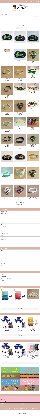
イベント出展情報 (3, 276)
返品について (18, 408)
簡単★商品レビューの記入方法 (6, 278)
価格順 (20, 25)
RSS (34, 408)
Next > (22, 204)
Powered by (20, 413)
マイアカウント (3, 403)
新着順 (23, 25)
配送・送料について (13, 408)
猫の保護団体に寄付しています (6, 280)
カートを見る (22, 403)
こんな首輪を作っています (5, 274)
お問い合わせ (2, 405)
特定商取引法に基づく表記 (23, 408)
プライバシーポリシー (30, 408)
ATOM (36, 408)
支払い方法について (7, 408)
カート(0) (21, 11)
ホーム (4, 408)
